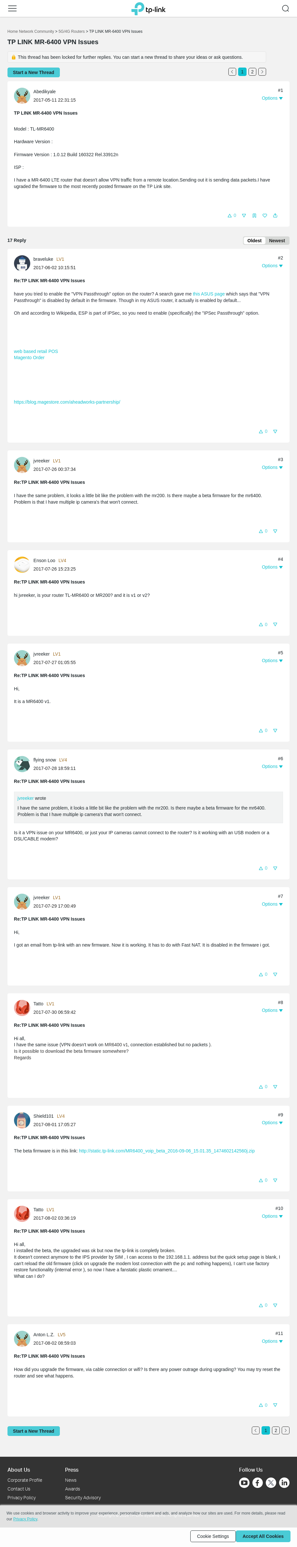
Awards (72, 1488)
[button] (12, 8)
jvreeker (26, 799)
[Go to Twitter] (271, 1483)
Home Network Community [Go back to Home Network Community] (30, 31)
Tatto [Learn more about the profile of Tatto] (38, 1005)
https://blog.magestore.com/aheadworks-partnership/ (67, 403)
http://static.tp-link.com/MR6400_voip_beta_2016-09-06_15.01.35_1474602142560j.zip (167, 1152)
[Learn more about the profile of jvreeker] (24, 466)
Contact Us (18, 1488)
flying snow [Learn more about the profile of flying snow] (45, 761)
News (70, 1480)
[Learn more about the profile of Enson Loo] (24, 565)
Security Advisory (83, 1497)
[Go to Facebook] (257, 1483)
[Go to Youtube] (244, 1483)
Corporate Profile (24, 1480)
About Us (18, 1469)
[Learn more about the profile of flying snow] (24, 765)
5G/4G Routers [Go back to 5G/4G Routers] (72, 31)
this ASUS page (209, 295)
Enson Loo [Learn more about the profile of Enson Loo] (44, 561)
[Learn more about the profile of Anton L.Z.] (24, 1339)
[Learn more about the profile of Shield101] (24, 1121)
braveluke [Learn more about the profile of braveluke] (43, 260)
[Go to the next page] (262, 72)
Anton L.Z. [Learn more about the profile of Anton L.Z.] (44, 1336)
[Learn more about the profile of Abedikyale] (24, 95)
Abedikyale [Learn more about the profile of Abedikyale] (45, 91)
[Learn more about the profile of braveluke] (24, 264)
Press (71, 1469)
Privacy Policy (21, 1497)
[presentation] (22, 96)
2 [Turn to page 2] (252, 71)
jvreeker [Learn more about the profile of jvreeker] (42, 462)
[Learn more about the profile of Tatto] (24, 1009)
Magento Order (29, 358)
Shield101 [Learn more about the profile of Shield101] (44, 1117)
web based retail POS (36, 352)
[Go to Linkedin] (284, 1483)
